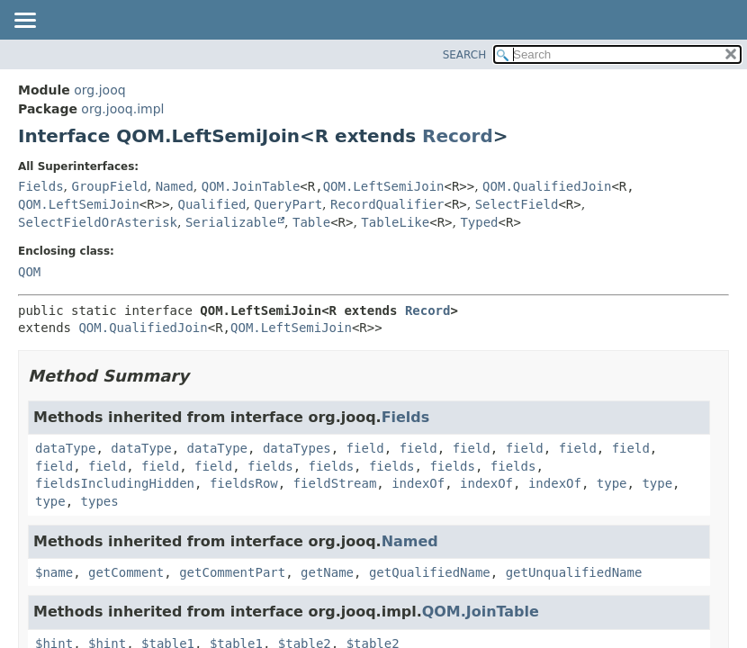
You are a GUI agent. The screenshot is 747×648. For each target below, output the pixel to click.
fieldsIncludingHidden (114, 483)
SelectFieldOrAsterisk (97, 222)
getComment (126, 572)
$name (54, 572)
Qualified (211, 204)
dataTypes (297, 448)
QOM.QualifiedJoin (546, 186)
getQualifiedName (429, 572)
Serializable (230, 222)
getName (327, 572)
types (100, 501)
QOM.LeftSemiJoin (384, 186)
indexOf (418, 483)
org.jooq (99, 90)
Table (311, 222)
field (365, 448)
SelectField (517, 204)
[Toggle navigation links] (24, 21)
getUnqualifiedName (574, 572)
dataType (65, 448)
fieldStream (335, 483)
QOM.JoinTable (251, 186)
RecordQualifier (387, 204)
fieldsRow (244, 483)
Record (457, 136)
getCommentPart (232, 572)
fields (270, 466)
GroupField (109, 186)
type (612, 483)
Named (175, 186)
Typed (479, 222)
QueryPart (288, 204)
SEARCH (465, 55)
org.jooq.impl (122, 109)
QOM (29, 272)
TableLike (395, 222)
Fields (41, 186)
